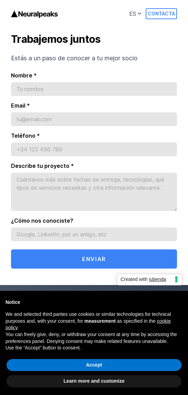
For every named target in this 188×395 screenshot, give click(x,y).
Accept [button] (94, 365)
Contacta (161, 13)
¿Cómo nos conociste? (42, 220)
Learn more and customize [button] (94, 381)
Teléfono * (25, 135)
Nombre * (24, 75)
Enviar (94, 259)
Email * (20, 105)
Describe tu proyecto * (42, 165)
